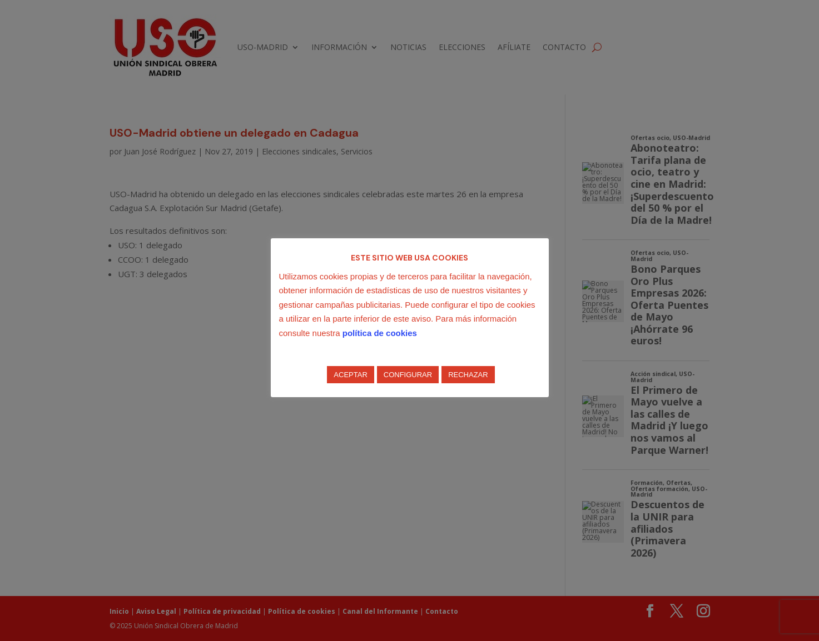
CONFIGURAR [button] (408, 374)
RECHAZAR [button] (468, 374)
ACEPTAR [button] (350, 374)
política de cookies (380, 333)
